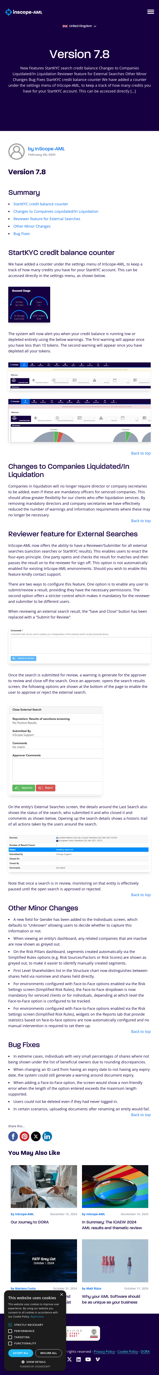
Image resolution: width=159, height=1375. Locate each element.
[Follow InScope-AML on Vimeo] (97, 1359)
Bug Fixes (21, 233)
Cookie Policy (127, 1351)
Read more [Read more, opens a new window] (37, 1316)
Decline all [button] (48, 1353)
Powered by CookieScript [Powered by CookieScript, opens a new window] (35, 1366)
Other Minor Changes (32, 226)
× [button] (61, 1294)
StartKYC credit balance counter (40, 203)
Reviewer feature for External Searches (46, 218)
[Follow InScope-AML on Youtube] (88, 1359)
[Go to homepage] (21, 12)
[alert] (35, 1330)
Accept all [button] (20, 1353)
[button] (35, 1362)
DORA (145, 1351)
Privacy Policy (104, 1351)
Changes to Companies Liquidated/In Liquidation (55, 211)
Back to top (141, 453)
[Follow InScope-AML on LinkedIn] (78, 1359)
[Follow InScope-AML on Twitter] (69, 1359)
